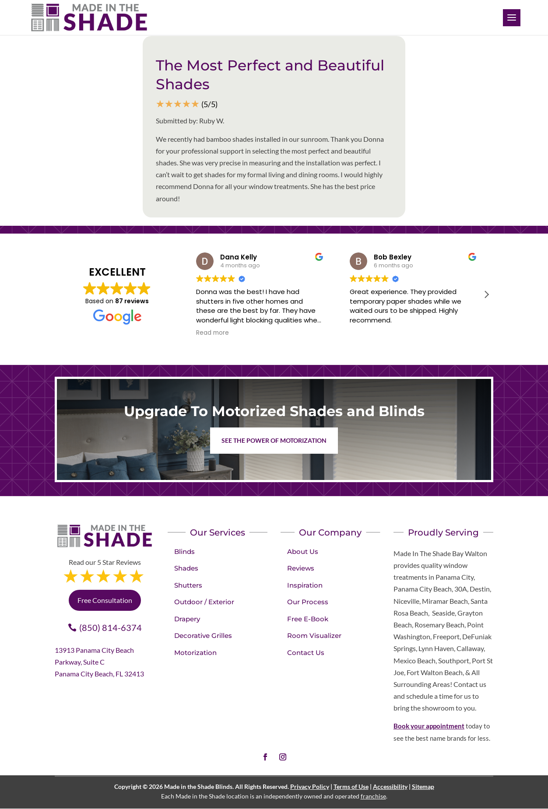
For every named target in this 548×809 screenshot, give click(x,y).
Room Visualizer (314, 635)
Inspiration (305, 585)
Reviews (300, 568)
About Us (302, 551)
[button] (486, 294)
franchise (373, 796)
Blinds (184, 551)
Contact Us (305, 652)
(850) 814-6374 (110, 627)
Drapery (187, 619)
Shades (186, 568)
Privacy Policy (309, 786)
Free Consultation (104, 600)
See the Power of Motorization (274, 440)
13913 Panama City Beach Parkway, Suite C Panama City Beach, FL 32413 (99, 662)
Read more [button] (212, 333)
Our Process (307, 602)
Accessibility (390, 786)
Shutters (188, 585)
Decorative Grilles (203, 635)
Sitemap (423, 786)
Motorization (195, 652)
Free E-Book (307, 619)
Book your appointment (428, 726)
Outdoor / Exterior (204, 602)
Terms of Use (351, 786)
